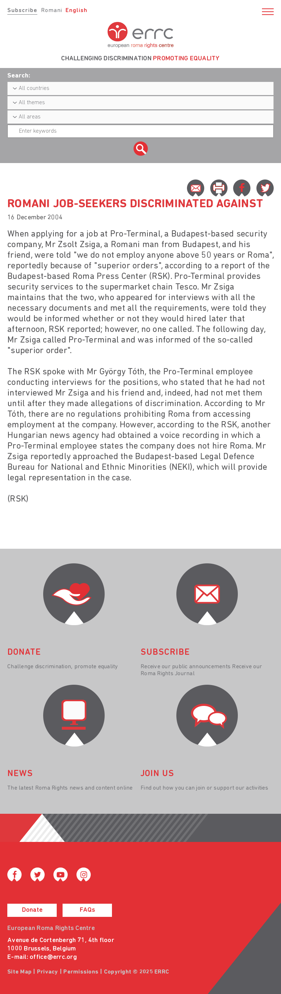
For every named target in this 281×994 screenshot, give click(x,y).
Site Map (19, 972)
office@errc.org (53, 957)
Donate (32, 910)
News (20, 774)
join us (157, 774)
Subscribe (22, 11)
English (76, 11)
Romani (51, 11)
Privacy (47, 972)
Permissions (80, 972)
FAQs (87, 910)
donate (24, 652)
